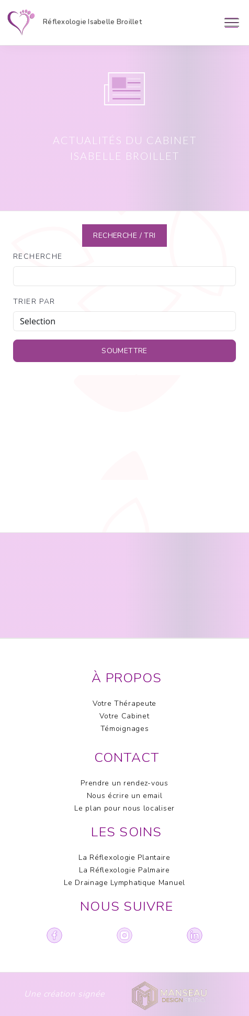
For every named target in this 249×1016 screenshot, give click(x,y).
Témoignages (124, 729)
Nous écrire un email (125, 796)
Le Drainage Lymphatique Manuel (124, 883)
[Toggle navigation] (231, 22)
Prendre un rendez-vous (124, 783)
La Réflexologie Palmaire (124, 870)
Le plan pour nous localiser (124, 808)
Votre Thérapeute (124, 703)
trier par (34, 302)
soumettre (124, 351)
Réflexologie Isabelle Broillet (75, 22)
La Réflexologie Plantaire (124, 857)
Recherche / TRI (124, 236)
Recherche (38, 256)
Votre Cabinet (124, 716)
